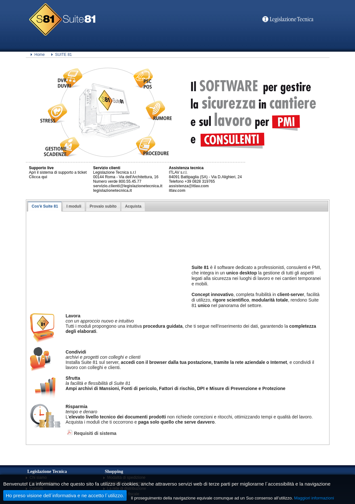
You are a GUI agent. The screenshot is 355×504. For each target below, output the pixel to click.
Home (40, 54)
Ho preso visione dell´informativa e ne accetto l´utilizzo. (65, 495)
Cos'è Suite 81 (45, 206)
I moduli (74, 206)
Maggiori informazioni (314, 498)
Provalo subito (103, 206)
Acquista (133, 206)
